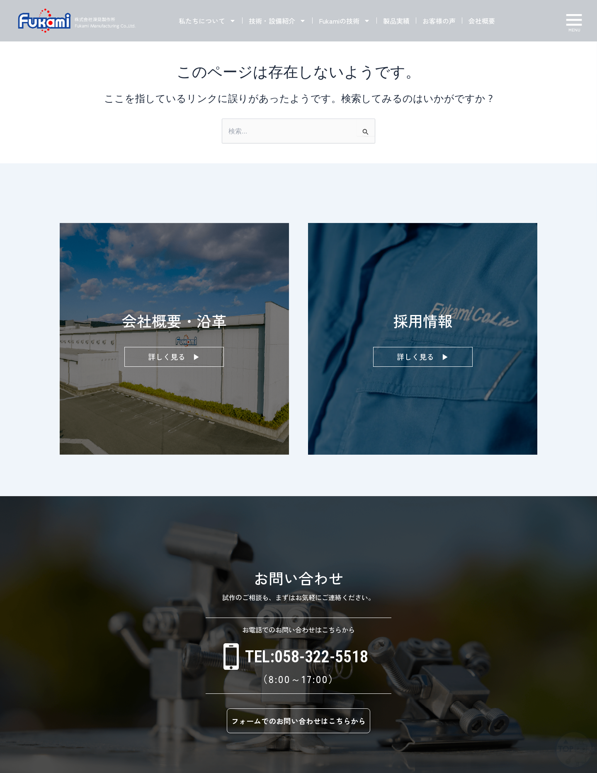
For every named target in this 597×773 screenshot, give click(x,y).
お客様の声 (439, 21)
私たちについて (207, 21)
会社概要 (481, 21)
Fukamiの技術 (344, 21)
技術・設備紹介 (277, 21)
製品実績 (396, 21)
